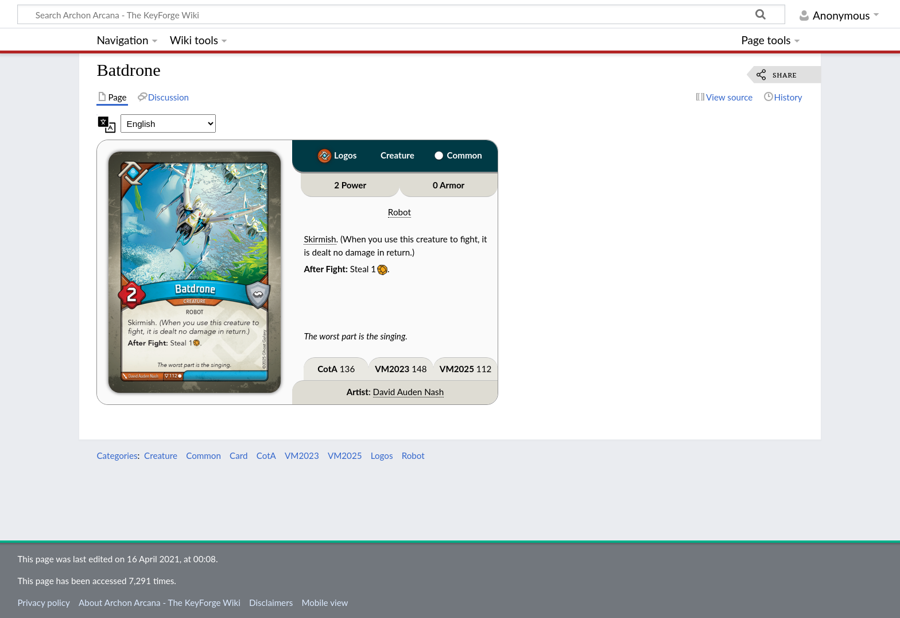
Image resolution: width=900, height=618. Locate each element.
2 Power (350, 185)
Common (464, 155)
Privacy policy (43, 602)
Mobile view (324, 602)
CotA (327, 369)
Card (238, 455)
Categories (116, 455)
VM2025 (457, 369)
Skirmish (320, 239)
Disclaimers (271, 602)
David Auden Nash (408, 392)
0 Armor (448, 185)
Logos (345, 155)
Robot (399, 212)
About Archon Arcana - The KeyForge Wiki (159, 602)
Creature (397, 155)
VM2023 (392, 369)
